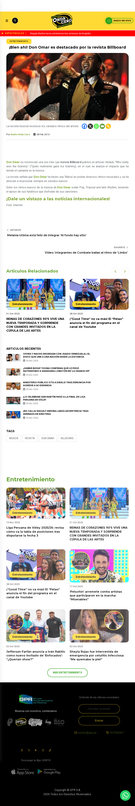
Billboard (67, 438)
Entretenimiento (19, 41)
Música (13, 438)
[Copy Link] (108, 126)
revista (30, 438)
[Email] (102, 126)
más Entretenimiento (67, 672)
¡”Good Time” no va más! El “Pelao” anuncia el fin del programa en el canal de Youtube (96, 322)
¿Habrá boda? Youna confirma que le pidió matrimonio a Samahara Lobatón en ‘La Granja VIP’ (56, 369)
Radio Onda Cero (20, 134)
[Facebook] (84, 126)
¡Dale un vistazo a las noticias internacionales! (58, 198)
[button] (116, 271)
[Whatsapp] (96, 126)
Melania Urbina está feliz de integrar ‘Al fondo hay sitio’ (46, 235)
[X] (90, 126)
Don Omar (47, 438)
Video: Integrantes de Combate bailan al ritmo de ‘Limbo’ (86, 252)
